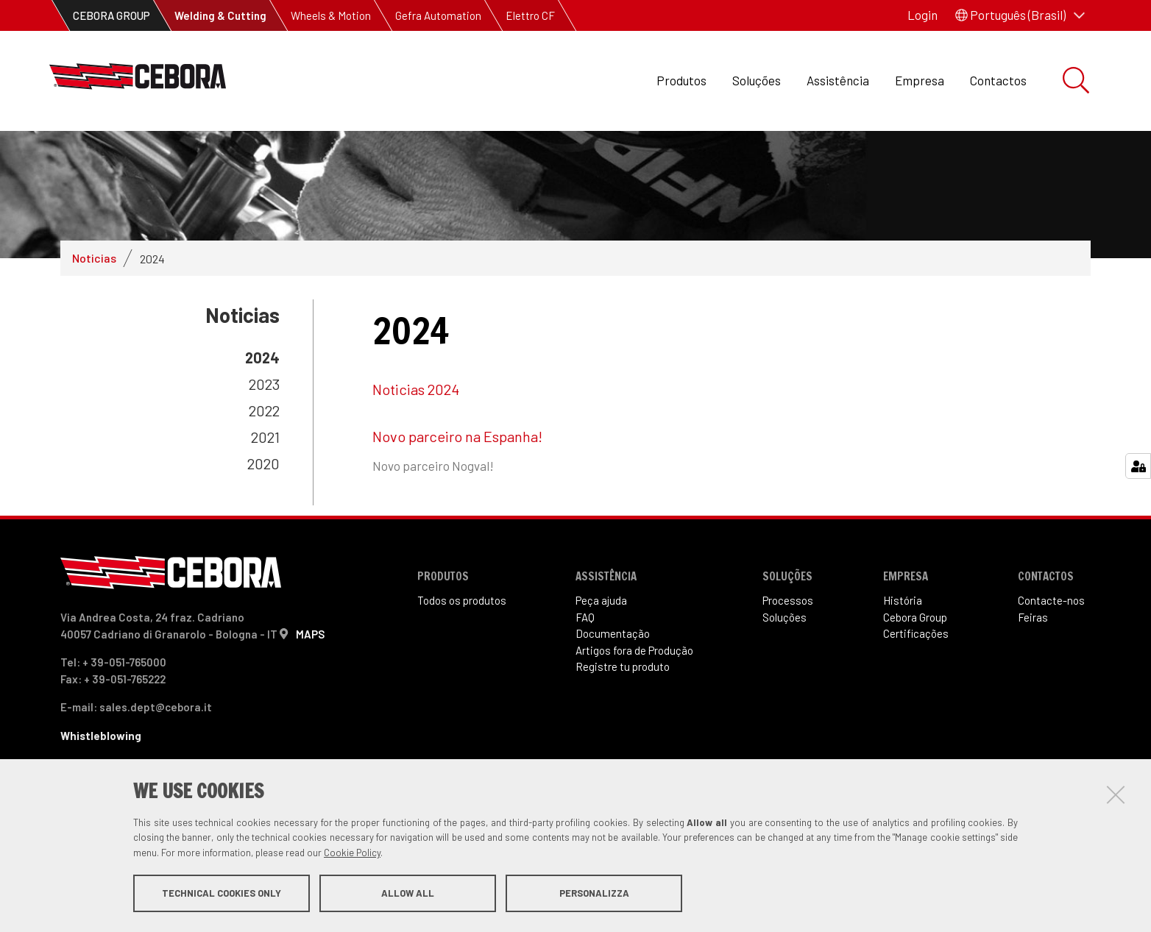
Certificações (916, 668)
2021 (265, 472)
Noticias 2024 (415, 424)
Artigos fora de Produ (634, 684)
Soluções (756, 80)
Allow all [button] (407, 894)
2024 (262, 393)
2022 (264, 446)
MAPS (310, 668)
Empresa (919, 80)
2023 (264, 419)
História (902, 635)
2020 (263, 499)
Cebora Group (915, 651)
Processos (787, 635)
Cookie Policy (352, 853)
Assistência (838, 80)
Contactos (998, 80)
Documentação (613, 668)
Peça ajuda (601, 635)
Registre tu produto (623, 701)
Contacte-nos (1051, 635)
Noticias (94, 293)
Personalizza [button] (594, 894)
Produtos (681, 80)
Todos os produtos (461, 635)
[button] (1020, 15)
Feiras (1033, 651)
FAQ (585, 651)
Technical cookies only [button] (221, 894)
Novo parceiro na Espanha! (457, 471)
